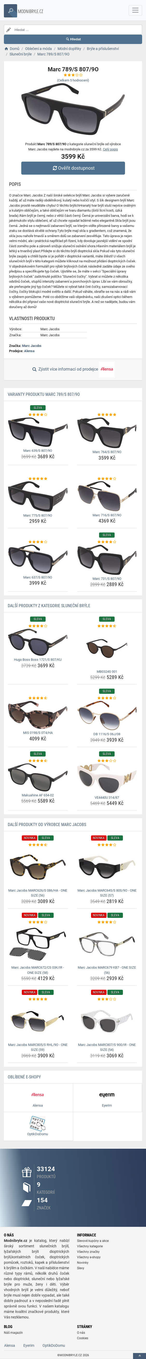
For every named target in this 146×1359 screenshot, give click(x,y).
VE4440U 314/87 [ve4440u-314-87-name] (107, 797)
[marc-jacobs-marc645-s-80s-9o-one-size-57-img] (107, 867)
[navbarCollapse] (135, 10)
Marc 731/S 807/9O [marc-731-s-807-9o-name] (107, 579)
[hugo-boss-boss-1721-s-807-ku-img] (38, 642)
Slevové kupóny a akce (93, 1241)
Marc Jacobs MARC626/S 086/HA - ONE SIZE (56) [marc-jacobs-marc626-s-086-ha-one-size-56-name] (37, 893)
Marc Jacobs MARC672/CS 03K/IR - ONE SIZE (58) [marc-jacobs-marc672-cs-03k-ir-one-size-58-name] (37, 970)
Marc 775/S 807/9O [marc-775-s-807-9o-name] (37, 515)
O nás (81, 1333)
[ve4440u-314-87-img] (107, 778)
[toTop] (139, 1356)
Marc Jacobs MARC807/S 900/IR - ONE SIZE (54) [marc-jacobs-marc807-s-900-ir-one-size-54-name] (107, 1047)
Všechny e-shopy (89, 1257)
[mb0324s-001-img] (107, 648)
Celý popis (110, 149)
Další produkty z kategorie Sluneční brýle (49, 605)
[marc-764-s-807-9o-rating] (107, 414)
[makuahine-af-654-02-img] (38, 777)
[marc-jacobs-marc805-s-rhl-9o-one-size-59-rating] (38, 999)
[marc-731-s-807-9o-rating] (107, 542)
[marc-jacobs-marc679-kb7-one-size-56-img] (107, 944)
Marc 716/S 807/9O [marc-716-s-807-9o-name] (107, 515)
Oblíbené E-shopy (24, 1077)
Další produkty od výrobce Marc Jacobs (47, 824)
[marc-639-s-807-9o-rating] (38, 414)
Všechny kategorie (90, 1246)
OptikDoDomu (54, 1345)
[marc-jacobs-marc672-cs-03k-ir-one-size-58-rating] (38, 922)
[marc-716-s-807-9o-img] (107, 496)
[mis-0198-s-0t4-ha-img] (38, 715)
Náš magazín (13, 1333)
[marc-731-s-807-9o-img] (107, 560)
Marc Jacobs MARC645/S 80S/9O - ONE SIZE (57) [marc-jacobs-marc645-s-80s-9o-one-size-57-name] (107, 893)
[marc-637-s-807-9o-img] (38, 559)
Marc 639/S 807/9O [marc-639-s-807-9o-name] (37, 451)
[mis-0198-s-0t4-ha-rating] (38, 698)
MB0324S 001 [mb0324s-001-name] (107, 672)
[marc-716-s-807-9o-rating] (107, 478)
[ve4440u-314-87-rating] (107, 761)
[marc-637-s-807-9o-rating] (38, 542)
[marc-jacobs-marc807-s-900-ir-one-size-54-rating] (107, 999)
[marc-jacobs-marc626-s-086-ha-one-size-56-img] (38, 867)
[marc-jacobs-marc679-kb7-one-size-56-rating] (107, 922)
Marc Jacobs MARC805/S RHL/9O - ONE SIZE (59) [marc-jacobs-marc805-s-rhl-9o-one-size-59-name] (37, 1047)
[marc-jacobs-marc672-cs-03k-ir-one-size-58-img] (38, 944)
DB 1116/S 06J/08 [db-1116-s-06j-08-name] (106, 734)
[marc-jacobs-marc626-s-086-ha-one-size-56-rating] (38, 845)
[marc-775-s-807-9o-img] (38, 496)
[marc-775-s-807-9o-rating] (38, 478)
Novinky (82, 1263)
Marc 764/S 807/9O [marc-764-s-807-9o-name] (107, 452)
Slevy (80, 1268)
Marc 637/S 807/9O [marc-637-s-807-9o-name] (37, 577)
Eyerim (28, 1345)
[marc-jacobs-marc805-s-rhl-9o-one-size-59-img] (38, 1021)
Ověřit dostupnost (72, 168)
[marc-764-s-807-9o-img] (107, 432)
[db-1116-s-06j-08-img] (107, 715)
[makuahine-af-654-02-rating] (38, 761)
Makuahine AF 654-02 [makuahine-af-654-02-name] (38, 795)
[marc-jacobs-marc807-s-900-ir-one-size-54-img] (107, 1021)
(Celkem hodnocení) (73, 80)
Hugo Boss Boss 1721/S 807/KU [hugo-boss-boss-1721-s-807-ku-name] (37, 660)
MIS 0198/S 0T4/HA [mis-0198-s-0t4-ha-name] (38, 733)
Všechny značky (88, 1252)
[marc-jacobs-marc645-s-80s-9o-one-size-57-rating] (107, 845)
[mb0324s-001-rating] (107, 626)
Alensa (29, 351)
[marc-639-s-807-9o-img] (38, 432)
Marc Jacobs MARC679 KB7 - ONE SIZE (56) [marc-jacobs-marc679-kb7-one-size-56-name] (107, 970)
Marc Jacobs (31, 346)
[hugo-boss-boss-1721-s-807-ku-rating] (38, 626)
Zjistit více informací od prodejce (72, 369)
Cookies (82, 1338)
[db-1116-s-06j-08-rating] (107, 698)
